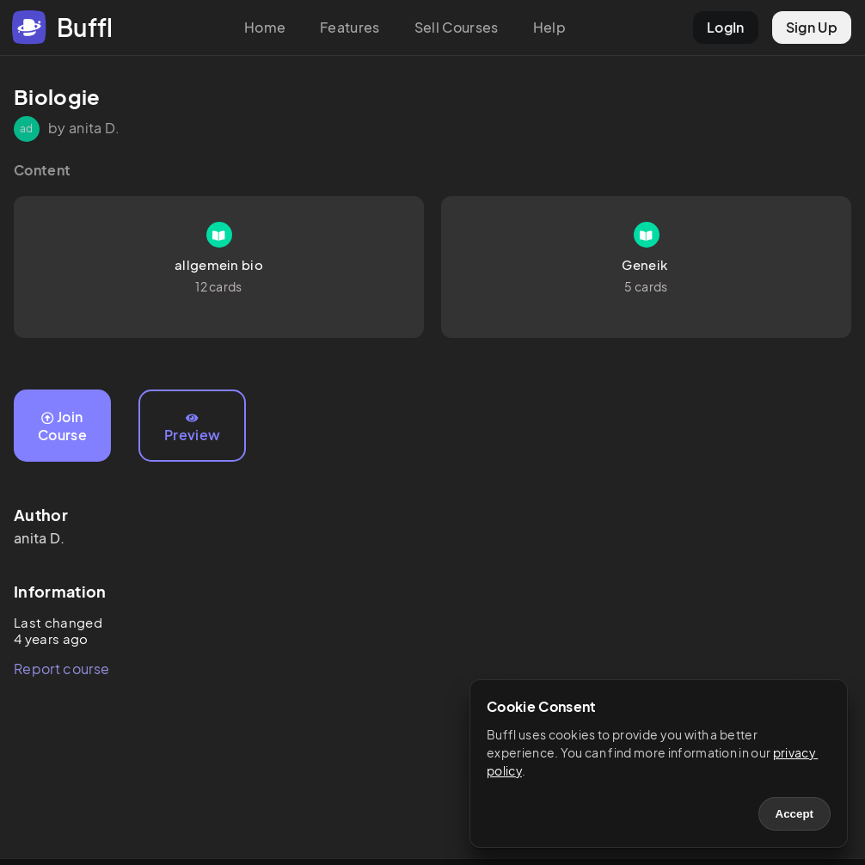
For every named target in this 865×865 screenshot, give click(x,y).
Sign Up (811, 27)
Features (350, 27)
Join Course (62, 426)
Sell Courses (456, 27)
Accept (794, 813)
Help (549, 27)
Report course (61, 668)
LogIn (726, 27)
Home (264, 27)
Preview (192, 428)
